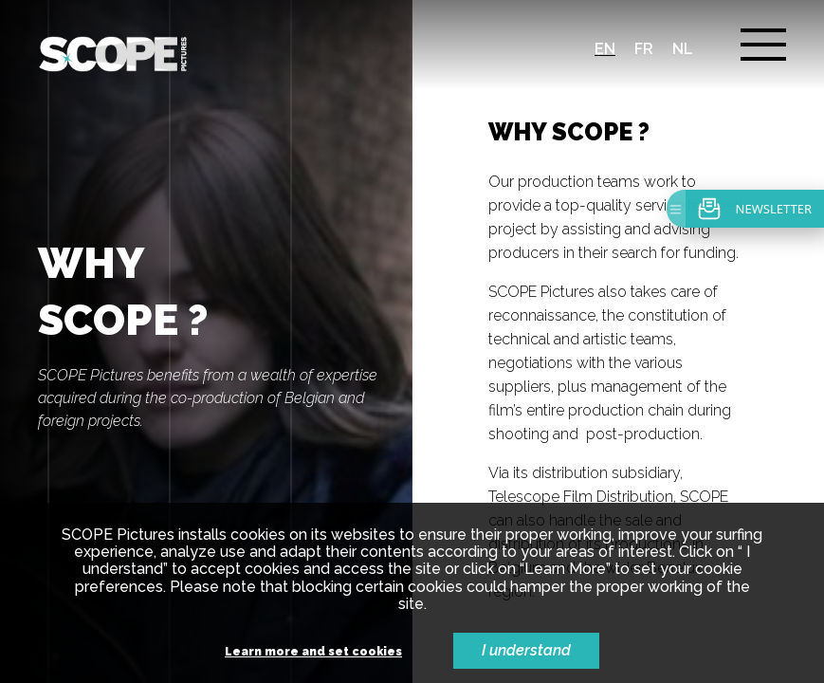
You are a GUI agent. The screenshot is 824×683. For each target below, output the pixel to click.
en (605, 49)
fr (643, 49)
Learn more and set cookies (313, 652)
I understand (526, 650)
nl (682, 49)
